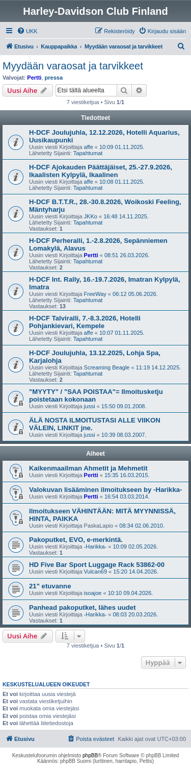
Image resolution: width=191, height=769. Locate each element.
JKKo (90, 216)
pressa (54, 78)
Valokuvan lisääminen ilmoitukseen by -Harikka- (105, 489)
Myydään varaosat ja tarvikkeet (73, 65)
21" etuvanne (50, 586)
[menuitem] (27, 31)
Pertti (34, 78)
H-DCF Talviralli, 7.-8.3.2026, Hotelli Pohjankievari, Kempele (85, 322)
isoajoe (93, 593)
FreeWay (95, 294)
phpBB (90, 755)
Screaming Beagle (107, 367)
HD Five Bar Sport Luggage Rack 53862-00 (97, 564)
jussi (89, 406)
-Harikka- (95, 546)
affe (88, 147)
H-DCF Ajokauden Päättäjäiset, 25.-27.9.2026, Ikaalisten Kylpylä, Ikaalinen (100, 171)
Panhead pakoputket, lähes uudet (82, 607)
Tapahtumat (87, 153)
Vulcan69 (95, 571)
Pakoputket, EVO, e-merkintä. (76, 539)
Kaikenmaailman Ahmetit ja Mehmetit (88, 468)
